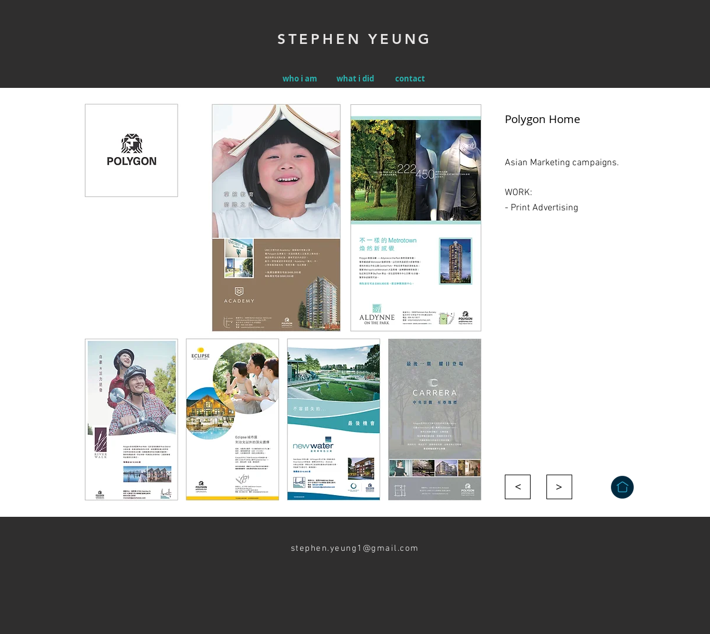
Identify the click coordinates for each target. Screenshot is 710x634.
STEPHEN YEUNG (354, 38)
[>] (518, 487)
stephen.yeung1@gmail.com (355, 548)
